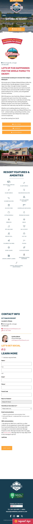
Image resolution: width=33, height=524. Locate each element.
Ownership (16, 128)
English (14, 506)
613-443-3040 (6, 330)
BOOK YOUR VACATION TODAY (16, 29)
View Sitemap (16, 124)
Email (3, 377)
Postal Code (4, 391)
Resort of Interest (6, 399)
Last (2, 373)
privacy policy (7, 432)
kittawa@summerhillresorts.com (11, 329)
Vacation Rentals (16, 132)
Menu (4, 15)
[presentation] (3, 154)
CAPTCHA (4, 437)
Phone (3, 384)
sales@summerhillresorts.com (16, 511)
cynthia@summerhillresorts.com (20, 340)
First (2, 367)
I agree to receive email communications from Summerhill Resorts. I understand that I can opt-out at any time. (16, 416)
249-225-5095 (14, 509)
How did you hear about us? (9, 406)
